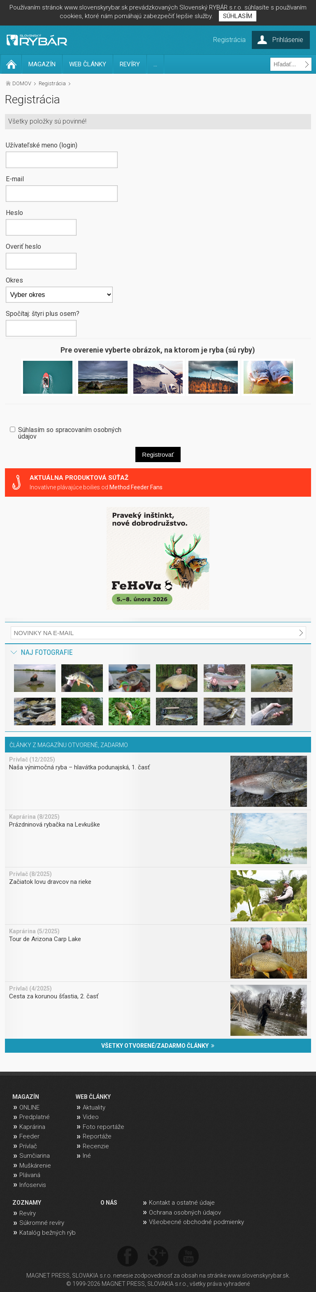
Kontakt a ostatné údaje (182, 1202)
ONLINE (29, 1107)
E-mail (15, 178)
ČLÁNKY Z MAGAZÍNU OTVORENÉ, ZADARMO (68, 745)
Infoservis (32, 1185)
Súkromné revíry (41, 1223)
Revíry (27, 1213)
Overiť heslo (23, 246)
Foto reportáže (103, 1127)
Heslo (14, 212)
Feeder (29, 1136)
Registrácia (52, 83)
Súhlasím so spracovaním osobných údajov (69, 433)
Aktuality (94, 1107)
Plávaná (29, 1175)
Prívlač (28, 1146)
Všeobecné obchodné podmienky (196, 1222)
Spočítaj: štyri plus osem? (42, 313)
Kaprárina (32, 1127)
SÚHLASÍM (237, 16)
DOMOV (21, 83)
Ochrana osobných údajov (185, 1212)
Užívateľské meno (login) (41, 145)
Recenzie (96, 1146)
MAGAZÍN (42, 64)
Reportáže (97, 1136)
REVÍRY (130, 64)
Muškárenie (35, 1165)
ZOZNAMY (26, 1202)
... (155, 64)
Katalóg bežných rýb (47, 1232)
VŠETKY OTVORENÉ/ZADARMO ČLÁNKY (157, 1045)
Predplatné (34, 1117)
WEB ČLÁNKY (87, 64)
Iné (87, 1155)
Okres (14, 280)
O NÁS (108, 1202)
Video (91, 1117)
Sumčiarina (34, 1155)
